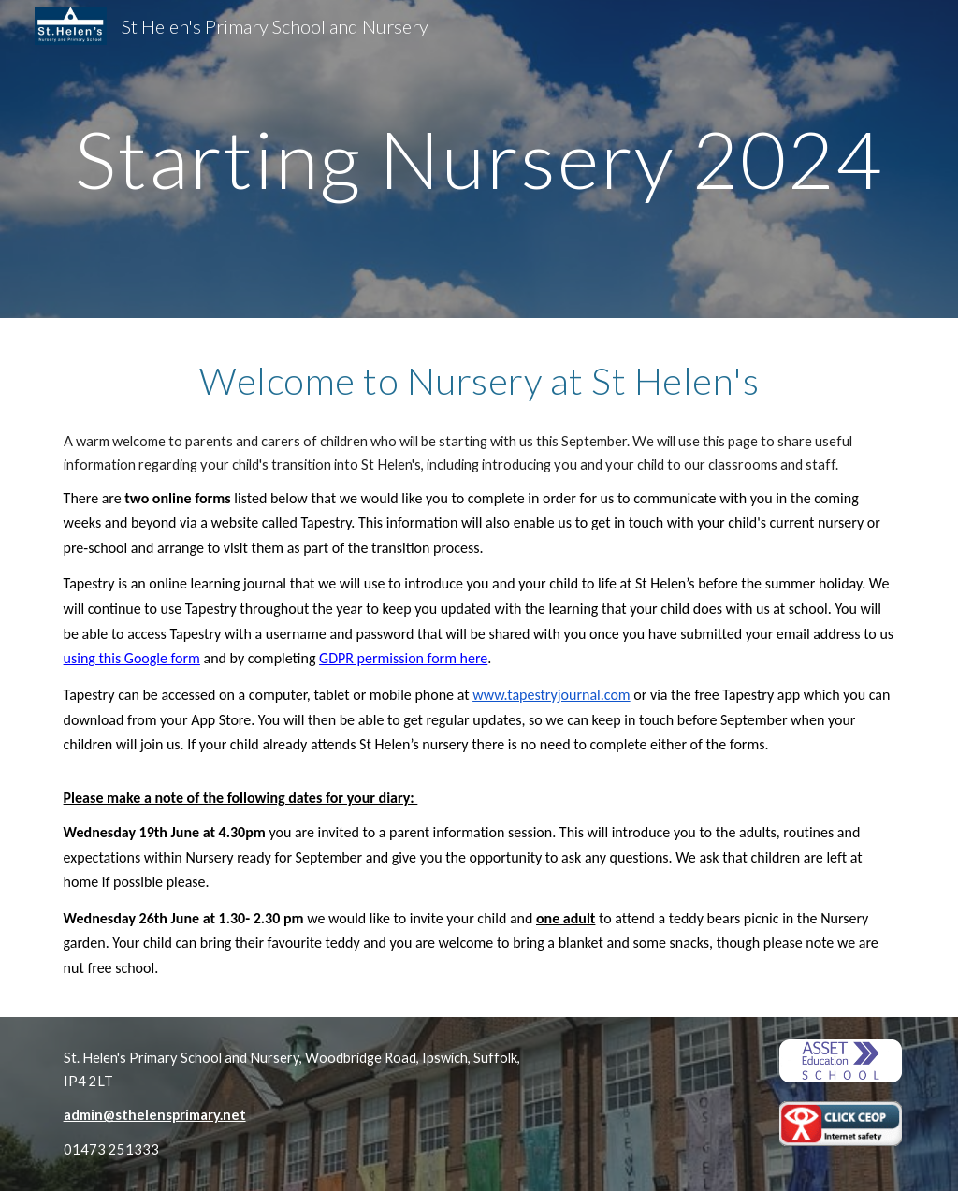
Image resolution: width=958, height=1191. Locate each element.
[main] (479, 158)
